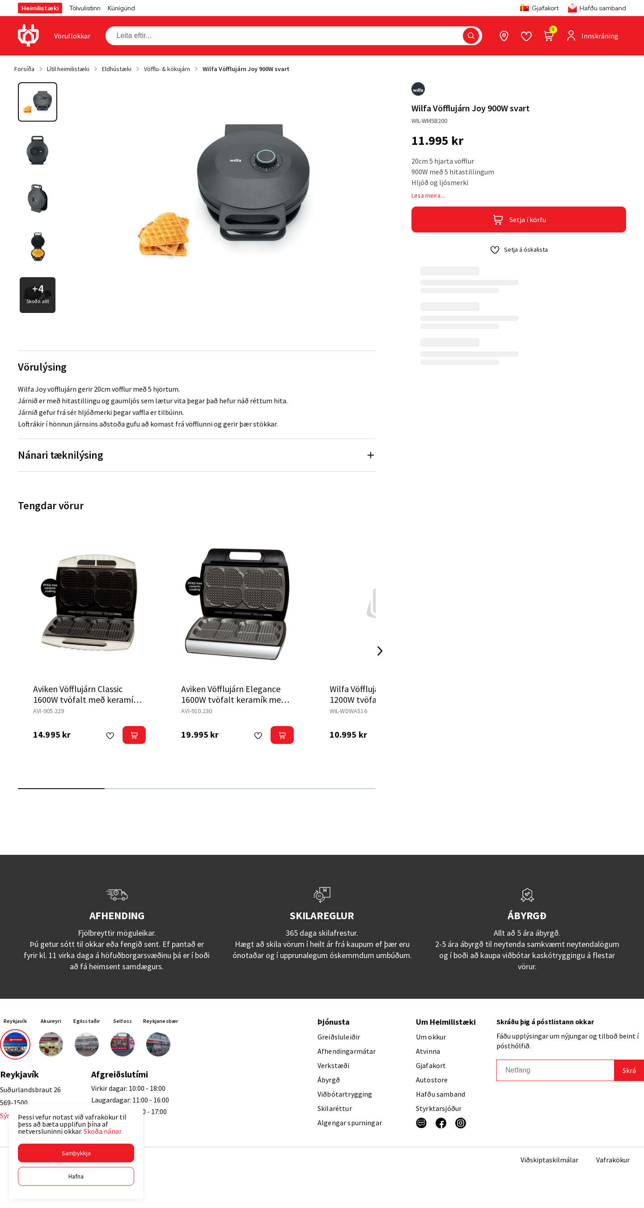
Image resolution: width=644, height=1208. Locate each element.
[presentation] (72, 36)
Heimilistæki (40, 8)
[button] (76, 1153)
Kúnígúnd (121, 8)
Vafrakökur (613, 1159)
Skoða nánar (103, 1131)
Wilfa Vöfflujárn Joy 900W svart (246, 69)
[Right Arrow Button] (380, 651)
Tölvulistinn (85, 8)
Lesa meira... (428, 195)
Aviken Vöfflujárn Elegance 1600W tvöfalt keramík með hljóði (233, 699)
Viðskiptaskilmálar (549, 1159)
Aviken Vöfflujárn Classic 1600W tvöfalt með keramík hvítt (85, 699)
